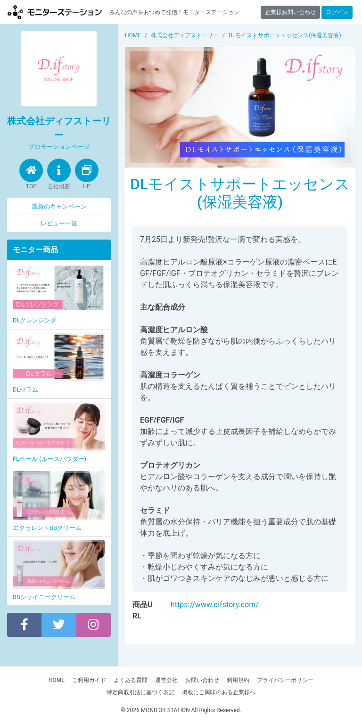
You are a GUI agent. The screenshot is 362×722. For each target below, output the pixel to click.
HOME (57, 680)
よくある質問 (131, 680)
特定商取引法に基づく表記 (140, 692)
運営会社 (166, 680)
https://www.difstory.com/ (215, 604)
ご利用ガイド (89, 680)
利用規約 (238, 680)
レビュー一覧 (59, 223)
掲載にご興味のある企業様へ (218, 692)
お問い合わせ (202, 680)
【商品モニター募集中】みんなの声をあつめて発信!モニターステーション (55, 12)
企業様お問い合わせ (290, 12)
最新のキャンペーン (59, 206)
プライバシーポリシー (285, 680)
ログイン (337, 12)
